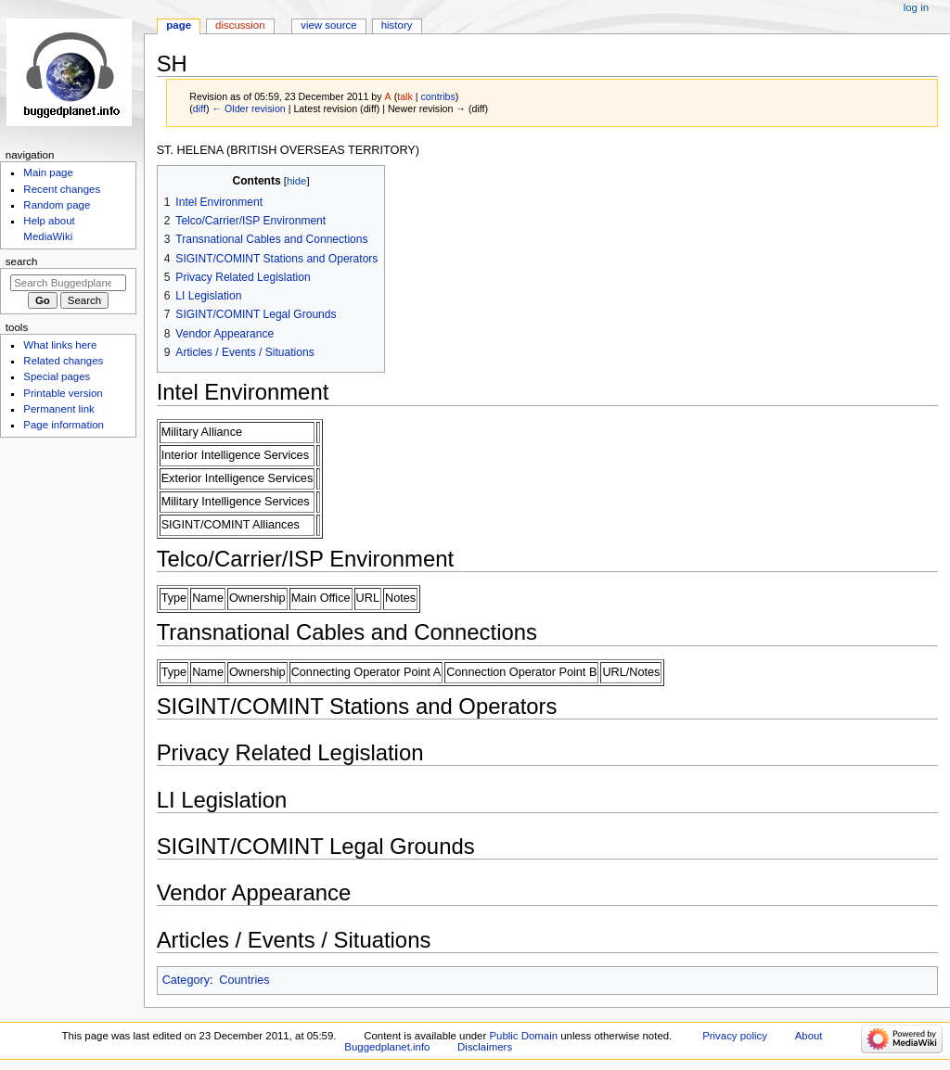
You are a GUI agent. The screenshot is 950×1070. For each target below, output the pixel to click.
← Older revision (248, 108)
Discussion (239, 25)
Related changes (63, 360)
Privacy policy (734, 1035)
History (397, 25)
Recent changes (61, 189)
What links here (59, 344)
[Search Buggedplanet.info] (68, 282)
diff (199, 108)
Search (22, 261)
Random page (56, 204)
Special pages (56, 376)
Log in (916, 7)
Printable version (62, 393)
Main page (48, 172)
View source (328, 25)
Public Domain (523, 1035)
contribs (438, 96)
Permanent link (58, 408)
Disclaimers (484, 1046)
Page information (63, 424)
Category (186, 980)
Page (178, 25)
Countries (244, 980)
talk (405, 96)
